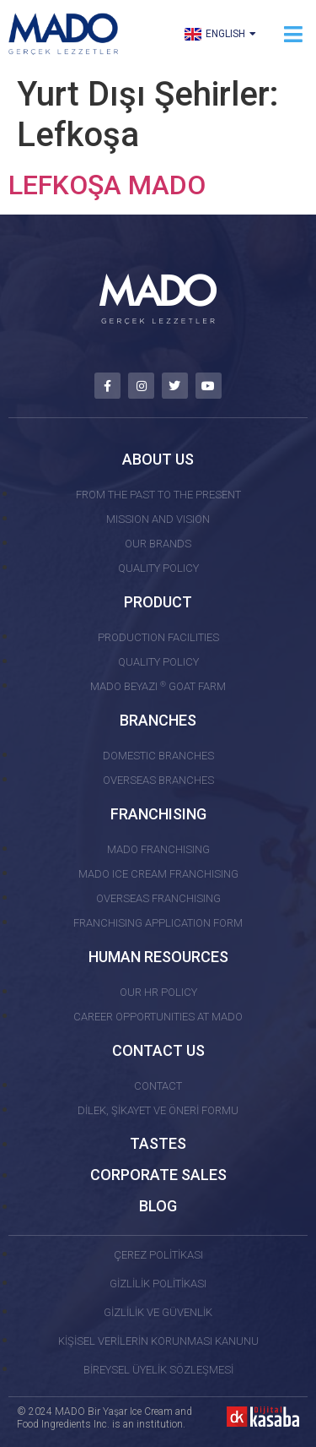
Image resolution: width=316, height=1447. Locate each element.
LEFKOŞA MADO (107, 185)
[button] (293, 34)
